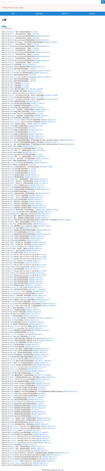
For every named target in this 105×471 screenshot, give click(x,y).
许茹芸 (11, 377)
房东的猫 (12, 158)
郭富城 (11, 330)
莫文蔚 (11, 230)
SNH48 (11, 142)
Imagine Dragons (14, 463)
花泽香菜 (12, 342)
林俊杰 (11, 128)
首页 (13, 13)
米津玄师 (12, 348)
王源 (10, 201)
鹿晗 (10, 146)
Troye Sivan (13, 246)
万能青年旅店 (13, 179)
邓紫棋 (11, 383)
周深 (10, 232)
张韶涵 (11, 32)
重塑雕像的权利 (14, 214)
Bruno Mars (13, 436)
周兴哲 (11, 66)
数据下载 (60, 470)
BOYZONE (12, 318)
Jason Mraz (12, 328)
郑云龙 (11, 185)
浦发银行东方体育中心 (51, 42)
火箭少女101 (13, 359)
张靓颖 (11, 422)
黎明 (10, 465)
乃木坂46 (12, 267)
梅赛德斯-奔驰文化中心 (42, 36)
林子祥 (11, 64)
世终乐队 (12, 250)
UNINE (11, 322)
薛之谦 (11, 169)
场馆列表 (92, 13)
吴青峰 (11, 242)
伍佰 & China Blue (15, 120)
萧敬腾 (11, 416)
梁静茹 (11, 189)
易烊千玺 (12, 228)
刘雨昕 (11, 101)
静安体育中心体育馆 (51, 95)
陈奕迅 (11, 36)
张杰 (10, 336)
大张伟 (11, 124)
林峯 (10, 314)
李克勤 (11, 252)
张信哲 (11, 181)
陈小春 (11, 301)
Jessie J (11, 379)
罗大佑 (11, 424)
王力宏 (11, 418)
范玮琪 (11, 354)
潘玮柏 (11, 299)
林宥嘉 (11, 332)
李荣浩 (11, 105)
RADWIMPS (13, 402)
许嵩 (10, 316)
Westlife (12, 109)
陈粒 (10, 160)
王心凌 (11, 73)
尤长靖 (11, 95)
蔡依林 (11, 148)
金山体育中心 (42, 387)
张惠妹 (11, 136)
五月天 (11, 34)
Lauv (10, 93)
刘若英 (11, 195)
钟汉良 (11, 150)
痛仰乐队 (12, 210)
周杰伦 (11, 69)
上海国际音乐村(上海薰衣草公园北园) (46, 210)
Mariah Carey (13, 369)
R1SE (11, 216)
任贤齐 (11, 107)
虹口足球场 (34, 32)
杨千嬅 (11, 113)
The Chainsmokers (15, 291)
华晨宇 (11, 83)
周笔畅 (11, 240)
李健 (10, 224)
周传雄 (11, 199)
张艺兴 (11, 310)
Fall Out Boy (13, 430)
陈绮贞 (11, 338)
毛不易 (11, 187)
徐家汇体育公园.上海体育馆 (34, 89)
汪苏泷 (11, 97)
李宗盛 (11, 126)
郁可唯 (11, 167)
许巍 (10, 312)
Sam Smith (12, 371)
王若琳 (11, 226)
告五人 (11, 140)
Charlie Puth (13, 71)
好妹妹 (11, 410)
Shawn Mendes (14, 287)
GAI (10, 308)
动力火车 (12, 361)
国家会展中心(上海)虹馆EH (33, 285)
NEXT (11, 363)
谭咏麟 (11, 191)
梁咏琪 (11, 91)
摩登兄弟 (12, 295)
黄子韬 (11, 320)
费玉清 (11, 263)
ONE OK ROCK (14, 461)
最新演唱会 (39, 13)
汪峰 (10, 165)
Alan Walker (13, 261)
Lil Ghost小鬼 (13, 162)
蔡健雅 (11, 42)
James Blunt (13, 442)
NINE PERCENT (14, 426)
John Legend (13, 451)
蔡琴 (10, 248)
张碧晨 (11, 89)
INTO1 (11, 205)
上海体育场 (35, 34)
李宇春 (11, 175)
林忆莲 (11, 457)
